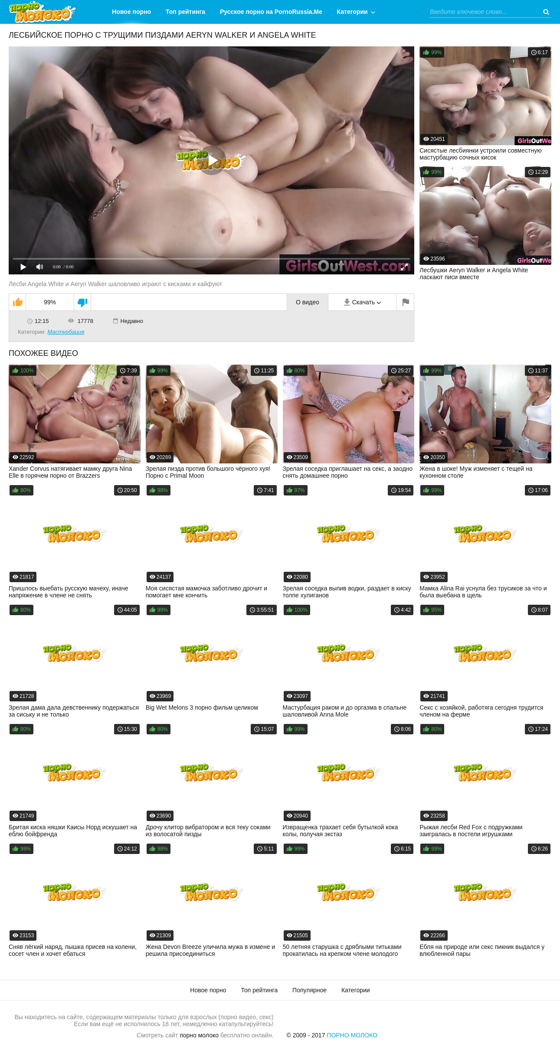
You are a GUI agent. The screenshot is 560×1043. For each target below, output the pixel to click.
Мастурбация (65, 332)
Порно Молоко (352, 1035)
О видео (307, 302)
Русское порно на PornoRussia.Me (271, 11)
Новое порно (131, 11)
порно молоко (199, 1035)
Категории (352, 11)
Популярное (309, 990)
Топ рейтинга (185, 11)
